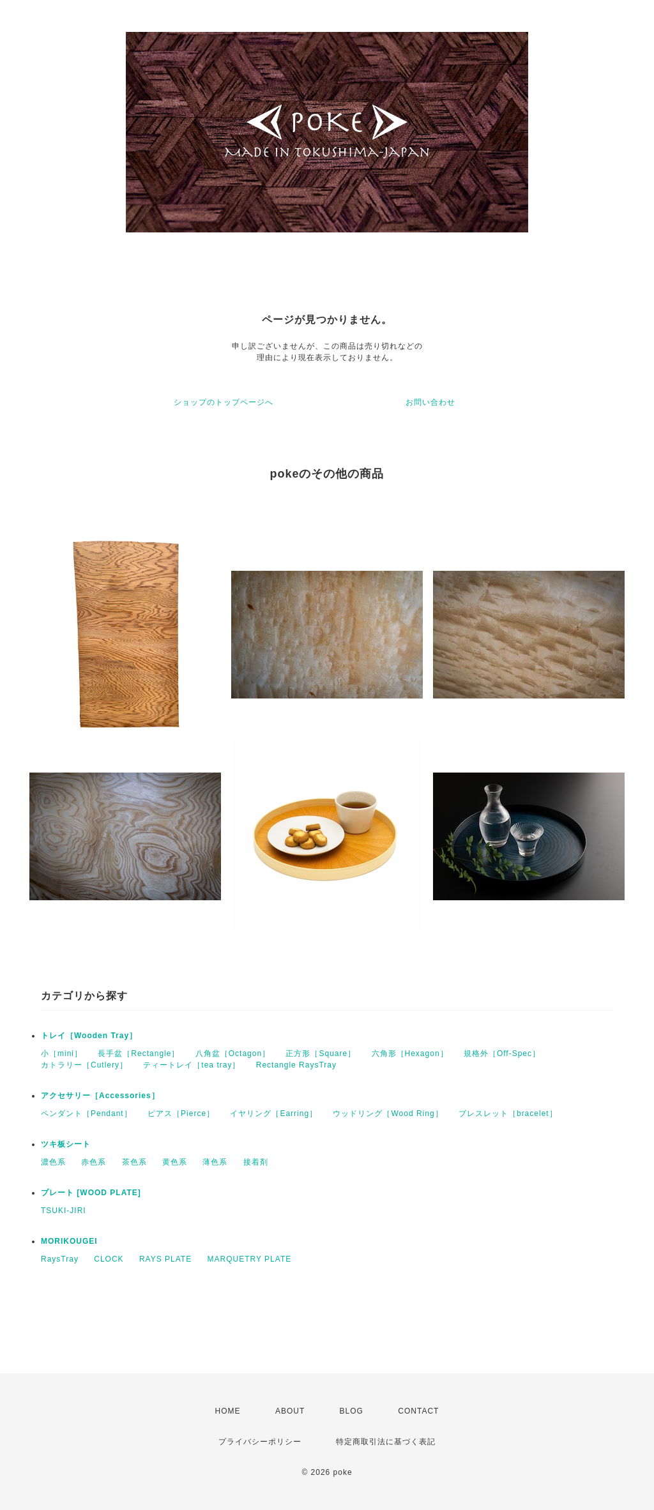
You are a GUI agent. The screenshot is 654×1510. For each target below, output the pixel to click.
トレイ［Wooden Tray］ (89, 1035)
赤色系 (93, 1162)
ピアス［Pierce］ (181, 1113)
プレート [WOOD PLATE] (91, 1192)
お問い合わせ (430, 402)
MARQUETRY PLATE (250, 1259)
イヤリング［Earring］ (273, 1113)
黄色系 (174, 1162)
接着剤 (255, 1162)
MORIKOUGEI (69, 1241)
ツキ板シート (66, 1144)
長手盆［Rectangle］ (138, 1053)
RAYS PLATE (165, 1259)
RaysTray (60, 1259)
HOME (228, 1411)
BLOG (351, 1411)
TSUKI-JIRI (63, 1210)
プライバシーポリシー (259, 1441)
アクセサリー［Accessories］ (100, 1095)
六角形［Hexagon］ (410, 1053)
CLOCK (108, 1259)
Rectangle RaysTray (296, 1065)
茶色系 (134, 1162)
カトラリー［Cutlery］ (84, 1065)
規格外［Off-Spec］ (502, 1053)
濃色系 (53, 1162)
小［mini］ (61, 1053)
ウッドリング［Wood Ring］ (388, 1113)
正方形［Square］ (320, 1053)
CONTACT (418, 1411)
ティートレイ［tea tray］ (191, 1065)
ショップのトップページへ (223, 402)
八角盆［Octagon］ (232, 1053)
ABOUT (290, 1411)
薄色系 (214, 1162)
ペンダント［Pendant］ (86, 1113)
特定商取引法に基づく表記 (386, 1441)
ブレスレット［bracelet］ (508, 1113)
